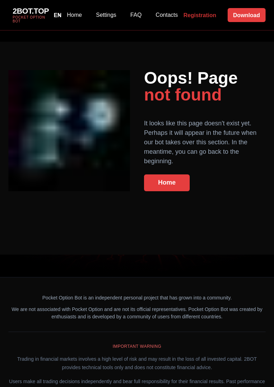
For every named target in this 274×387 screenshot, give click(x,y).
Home (74, 15)
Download (246, 15)
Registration (199, 15)
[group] (28, 15)
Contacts (167, 15)
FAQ (136, 15)
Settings (106, 15)
